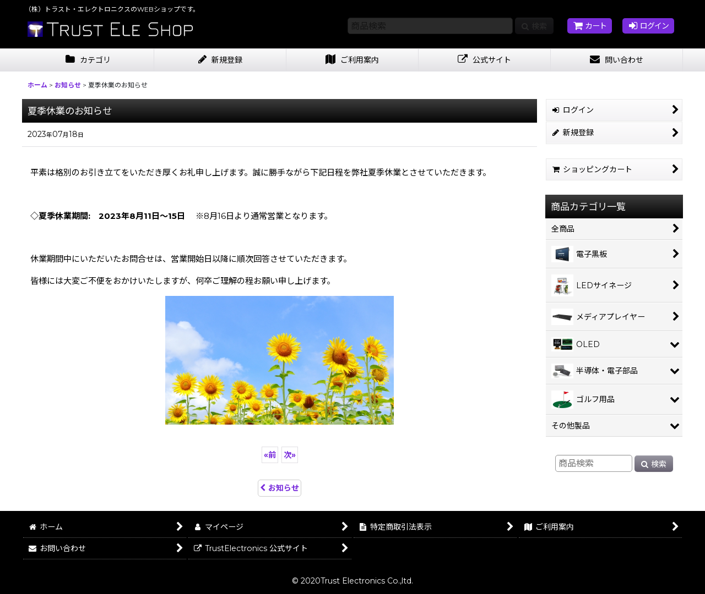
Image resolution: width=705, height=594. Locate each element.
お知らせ (279, 488)
